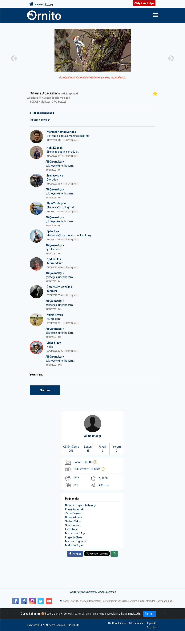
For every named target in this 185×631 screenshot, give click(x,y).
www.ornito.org (41, 4)
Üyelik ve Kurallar (117, 623)
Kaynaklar (152, 623)
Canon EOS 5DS (85, 462)
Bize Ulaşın (152, 627)
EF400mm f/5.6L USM (89, 469)
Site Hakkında (136, 623)
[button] (14, 58)
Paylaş (75, 554)
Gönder (45, 390)
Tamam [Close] (149, 613)
